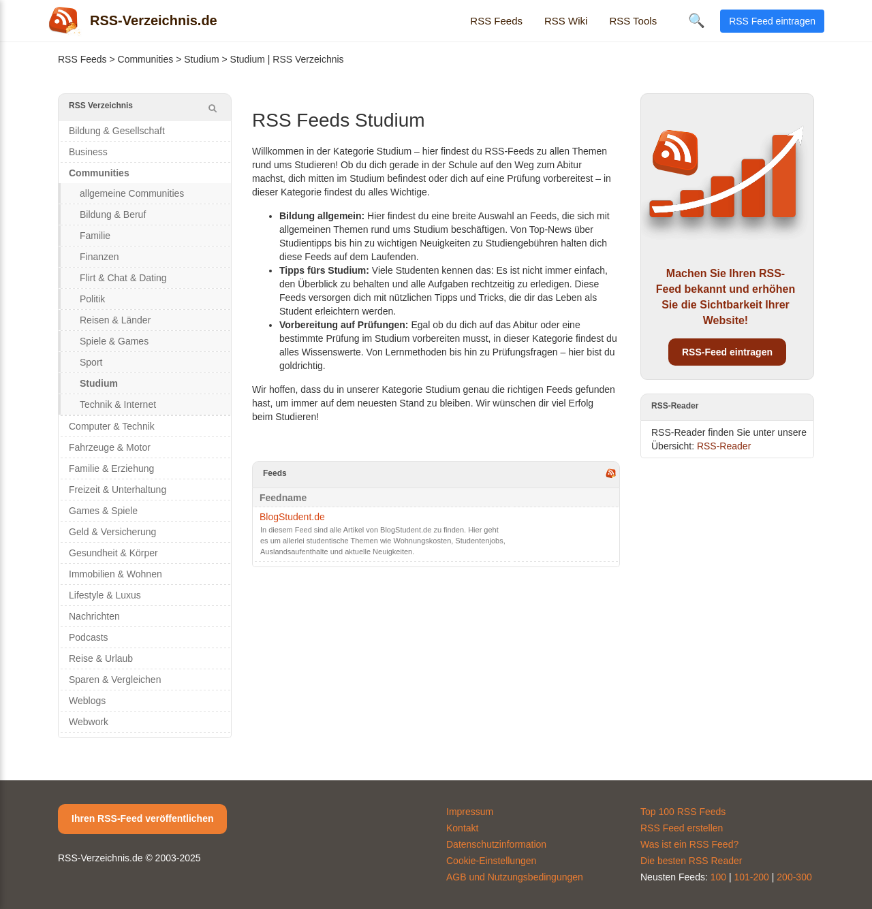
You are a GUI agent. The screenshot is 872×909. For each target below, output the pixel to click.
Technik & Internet (118, 404)
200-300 (794, 877)
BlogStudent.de (292, 516)
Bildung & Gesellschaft (117, 130)
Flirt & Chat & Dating (123, 277)
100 (718, 877)
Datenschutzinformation (496, 844)
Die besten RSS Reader (691, 860)
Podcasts (88, 637)
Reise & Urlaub (101, 658)
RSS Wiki (565, 21)
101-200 (751, 877)
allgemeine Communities (132, 193)
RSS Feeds (496, 21)
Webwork (88, 721)
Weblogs (87, 700)
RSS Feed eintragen (772, 21)
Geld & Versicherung (112, 531)
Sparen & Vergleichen (115, 679)
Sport (91, 362)
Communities (146, 59)
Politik (92, 298)
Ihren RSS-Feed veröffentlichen (142, 818)
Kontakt (462, 828)
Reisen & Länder (115, 320)
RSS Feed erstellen (681, 828)
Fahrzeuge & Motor (110, 447)
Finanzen (99, 256)
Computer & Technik (112, 426)
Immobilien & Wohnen (115, 574)
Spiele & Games (114, 341)
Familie (95, 235)
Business (88, 151)
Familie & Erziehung (111, 468)
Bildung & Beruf (113, 214)
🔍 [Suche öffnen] (696, 20)
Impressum (469, 811)
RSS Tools (633, 21)
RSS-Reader (724, 446)
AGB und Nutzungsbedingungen (514, 877)
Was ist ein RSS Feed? (689, 844)
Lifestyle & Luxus (105, 595)
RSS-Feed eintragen (727, 352)
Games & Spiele (103, 510)
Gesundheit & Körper (113, 552)
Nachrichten (94, 616)
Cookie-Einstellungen (491, 860)
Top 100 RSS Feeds (683, 811)
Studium (201, 59)
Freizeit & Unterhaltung (117, 489)
